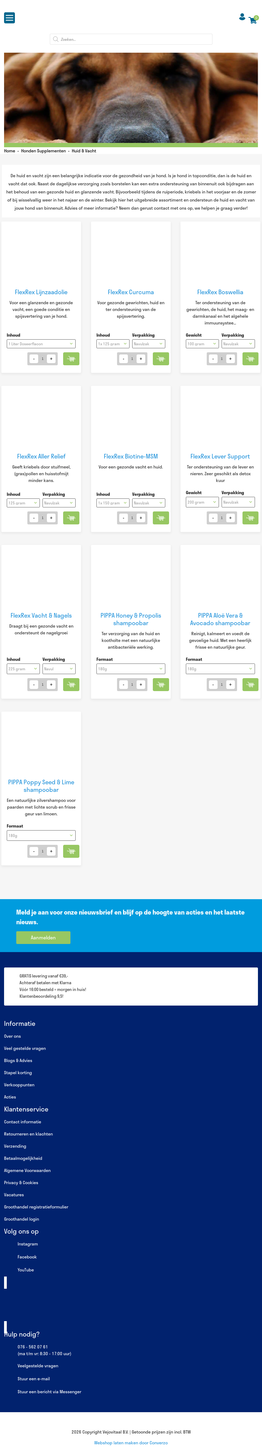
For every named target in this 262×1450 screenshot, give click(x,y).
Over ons (12, 1036)
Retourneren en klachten (28, 1133)
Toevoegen (69, 358)
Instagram (21, 1244)
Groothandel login (21, 1218)
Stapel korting (18, 1072)
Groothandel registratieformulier (36, 1206)
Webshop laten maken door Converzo (131, 1442)
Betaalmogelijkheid (23, 1158)
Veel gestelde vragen (25, 1048)
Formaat (104, 659)
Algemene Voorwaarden (27, 1170)
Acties (10, 1096)
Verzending (15, 1146)
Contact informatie (22, 1121)
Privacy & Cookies (21, 1182)
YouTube (19, 1270)
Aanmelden (43, 937)
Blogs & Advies (18, 1060)
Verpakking (143, 334)
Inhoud (13, 334)
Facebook (20, 1257)
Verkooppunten (19, 1084)
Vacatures (14, 1194)
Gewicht (194, 334)
